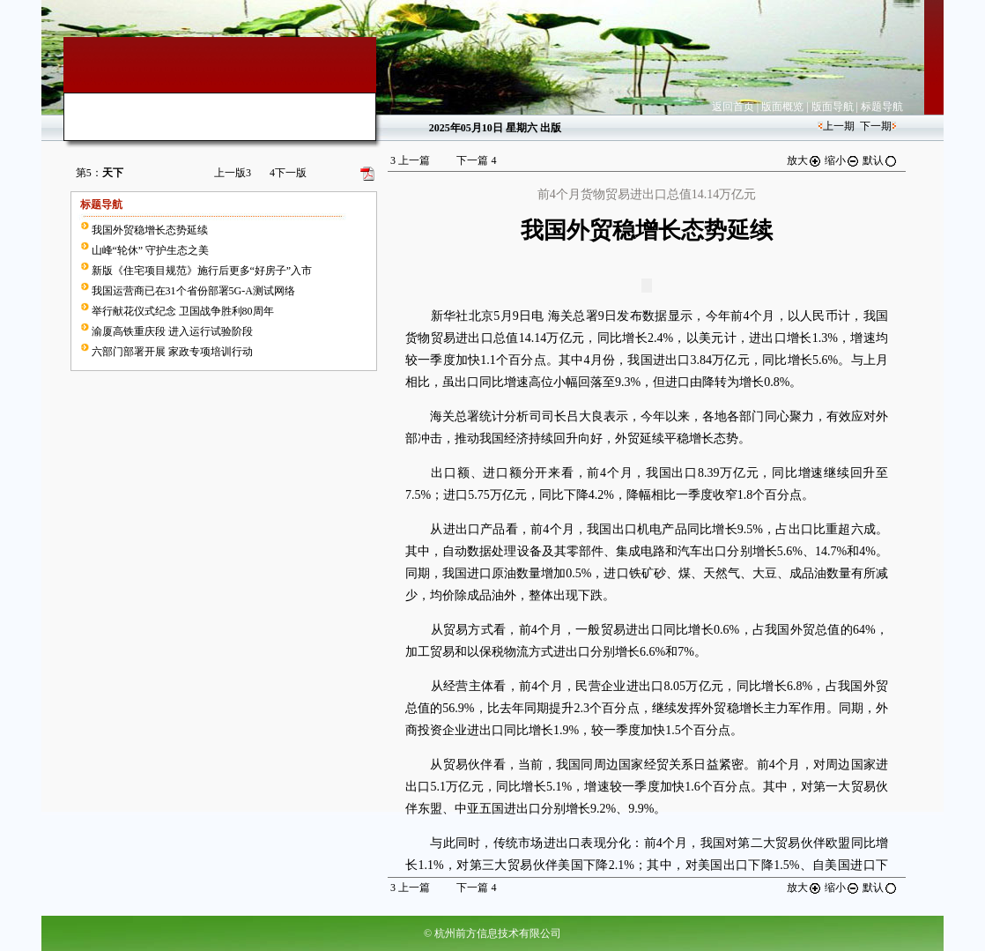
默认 (880, 160)
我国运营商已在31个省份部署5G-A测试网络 (193, 291)
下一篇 (476, 160)
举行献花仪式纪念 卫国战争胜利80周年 (183, 311)
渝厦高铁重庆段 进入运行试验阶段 (172, 331)
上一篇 (410, 160)
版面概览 (782, 106)
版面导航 (832, 106)
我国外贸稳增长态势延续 (150, 230)
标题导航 (882, 106)
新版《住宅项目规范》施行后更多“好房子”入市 (202, 270)
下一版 (288, 173)
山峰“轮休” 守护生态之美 (151, 250)
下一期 (876, 126)
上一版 (232, 173)
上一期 (839, 126)
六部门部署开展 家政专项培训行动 (172, 351)
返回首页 (733, 106)
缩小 (842, 160)
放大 (804, 160)
